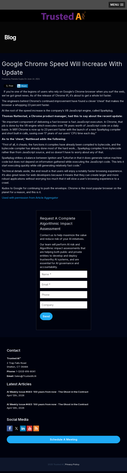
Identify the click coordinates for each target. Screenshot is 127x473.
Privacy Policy (72, 464)
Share (22, 86)
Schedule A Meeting (63, 439)
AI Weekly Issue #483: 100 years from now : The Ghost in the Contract (47, 391)
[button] (117, 5)
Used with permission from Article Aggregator (30, 197)
